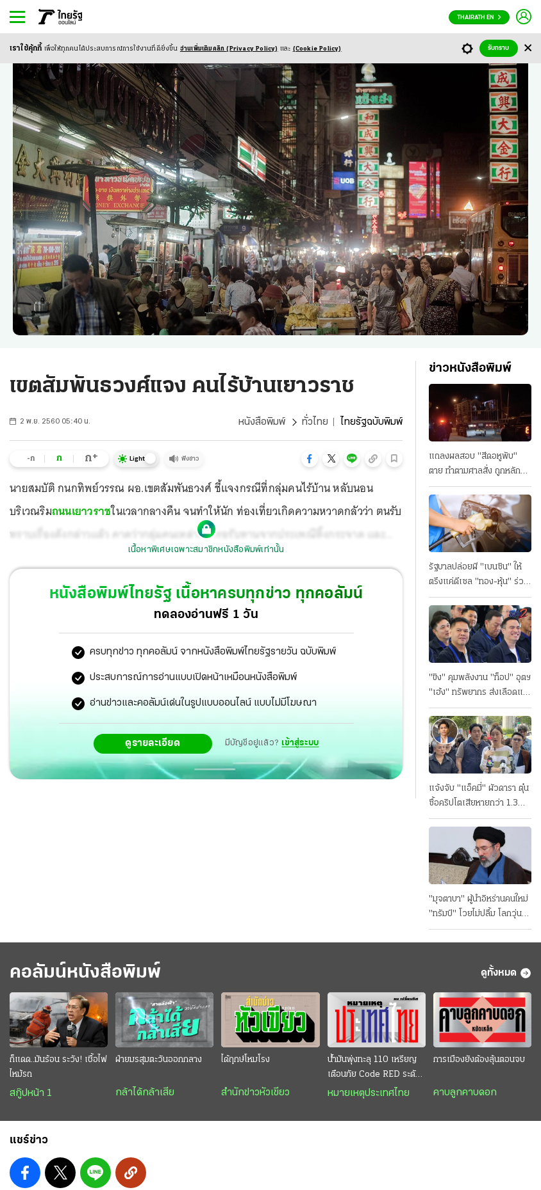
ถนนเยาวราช (82, 511)
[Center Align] (527, 48)
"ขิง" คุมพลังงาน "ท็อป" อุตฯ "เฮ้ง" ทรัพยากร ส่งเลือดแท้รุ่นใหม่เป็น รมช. (480, 686)
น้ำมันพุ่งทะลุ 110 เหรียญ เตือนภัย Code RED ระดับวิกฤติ (374, 1068)
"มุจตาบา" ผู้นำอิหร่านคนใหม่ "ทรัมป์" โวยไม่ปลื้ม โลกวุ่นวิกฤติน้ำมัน (478, 907)
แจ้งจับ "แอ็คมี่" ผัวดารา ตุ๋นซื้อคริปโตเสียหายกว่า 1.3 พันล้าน (479, 797)
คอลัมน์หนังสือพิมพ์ (85, 973)
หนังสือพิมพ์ (261, 422)
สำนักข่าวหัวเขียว (255, 1093)
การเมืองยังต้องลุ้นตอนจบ (479, 1060)
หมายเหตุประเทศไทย (369, 1093)
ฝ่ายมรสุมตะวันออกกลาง (158, 1060)
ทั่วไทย (315, 422)
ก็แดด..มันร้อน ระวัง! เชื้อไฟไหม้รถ (58, 1067)
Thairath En (479, 17)
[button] (309, 458)
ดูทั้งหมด (506, 973)
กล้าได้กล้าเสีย (144, 1093)
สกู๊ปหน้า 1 (31, 1093)
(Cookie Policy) (317, 48)
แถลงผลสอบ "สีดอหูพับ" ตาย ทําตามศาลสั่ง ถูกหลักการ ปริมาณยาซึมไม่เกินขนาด (480, 465)
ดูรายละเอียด (152, 743)
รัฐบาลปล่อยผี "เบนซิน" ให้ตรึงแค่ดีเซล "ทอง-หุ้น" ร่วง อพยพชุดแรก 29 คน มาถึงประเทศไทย (478, 575)
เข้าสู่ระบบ (300, 743)
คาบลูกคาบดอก (465, 1093)
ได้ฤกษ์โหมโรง (245, 1060)
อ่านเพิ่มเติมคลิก (229, 48)
